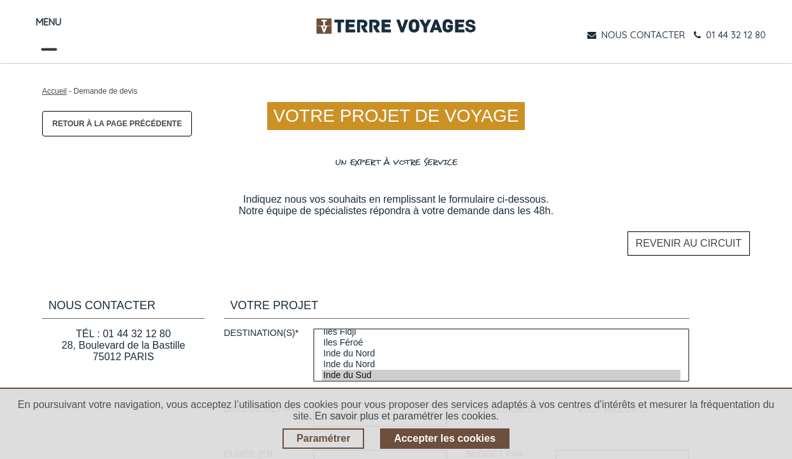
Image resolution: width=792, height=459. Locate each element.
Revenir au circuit (689, 238)
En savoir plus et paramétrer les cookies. (406, 416)
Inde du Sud (501, 364)
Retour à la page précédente (117, 123)
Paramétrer (324, 438)
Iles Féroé (501, 331)
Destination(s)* (261, 322)
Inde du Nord (501, 342)
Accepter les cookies (444, 438)
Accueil (54, 91)
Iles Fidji (501, 321)
